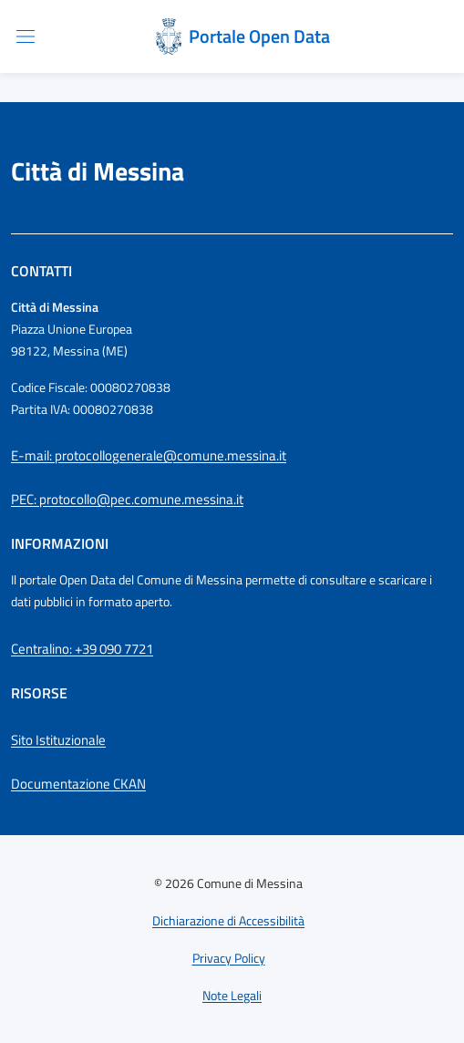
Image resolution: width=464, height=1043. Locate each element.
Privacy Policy (228, 957)
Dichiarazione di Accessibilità (228, 920)
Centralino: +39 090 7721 (82, 648)
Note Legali (232, 995)
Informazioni (59, 543)
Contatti (41, 271)
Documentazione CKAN (78, 783)
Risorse (39, 693)
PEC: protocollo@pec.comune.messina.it (127, 499)
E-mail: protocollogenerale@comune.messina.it (148, 455)
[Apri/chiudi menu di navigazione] (25, 36)
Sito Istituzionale (58, 739)
